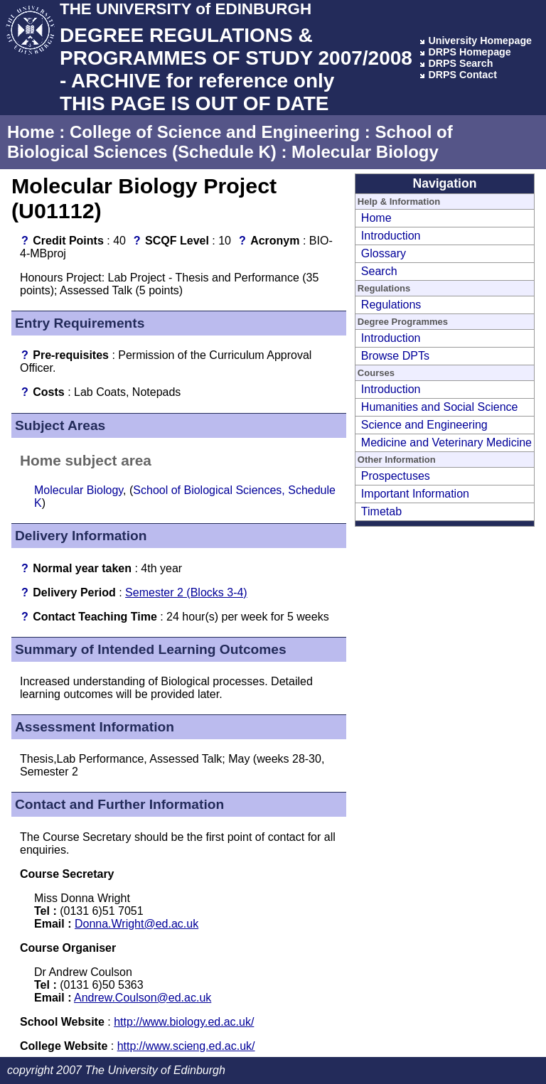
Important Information (415, 494)
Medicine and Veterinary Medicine (446, 442)
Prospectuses (395, 476)
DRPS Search (460, 63)
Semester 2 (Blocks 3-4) (186, 592)
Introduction (391, 236)
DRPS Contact (462, 74)
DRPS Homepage (469, 52)
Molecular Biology (365, 151)
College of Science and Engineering (215, 131)
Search (379, 271)
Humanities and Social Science (439, 407)
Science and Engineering (424, 425)
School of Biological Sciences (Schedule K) (230, 141)
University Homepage (480, 40)
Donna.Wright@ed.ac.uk (136, 924)
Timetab (381, 511)
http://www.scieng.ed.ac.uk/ (186, 1046)
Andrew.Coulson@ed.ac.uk (142, 998)
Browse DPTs (395, 356)
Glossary (383, 253)
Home (31, 131)
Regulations (391, 305)
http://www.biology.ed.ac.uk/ (184, 1022)
